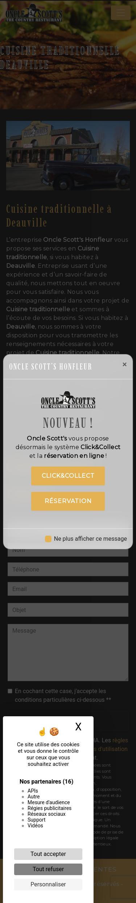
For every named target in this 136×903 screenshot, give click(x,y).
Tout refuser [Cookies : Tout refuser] (48, 869)
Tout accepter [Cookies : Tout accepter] (48, 854)
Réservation (68, 501)
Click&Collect (68, 475)
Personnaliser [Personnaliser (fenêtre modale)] (48, 884)
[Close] (124, 364)
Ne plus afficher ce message (90, 538)
